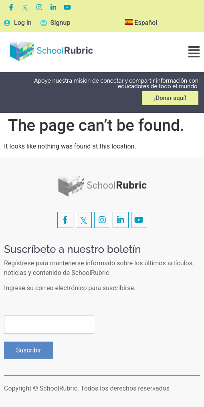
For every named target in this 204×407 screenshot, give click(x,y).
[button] (194, 52)
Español (141, 22)
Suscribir (28, 350)
